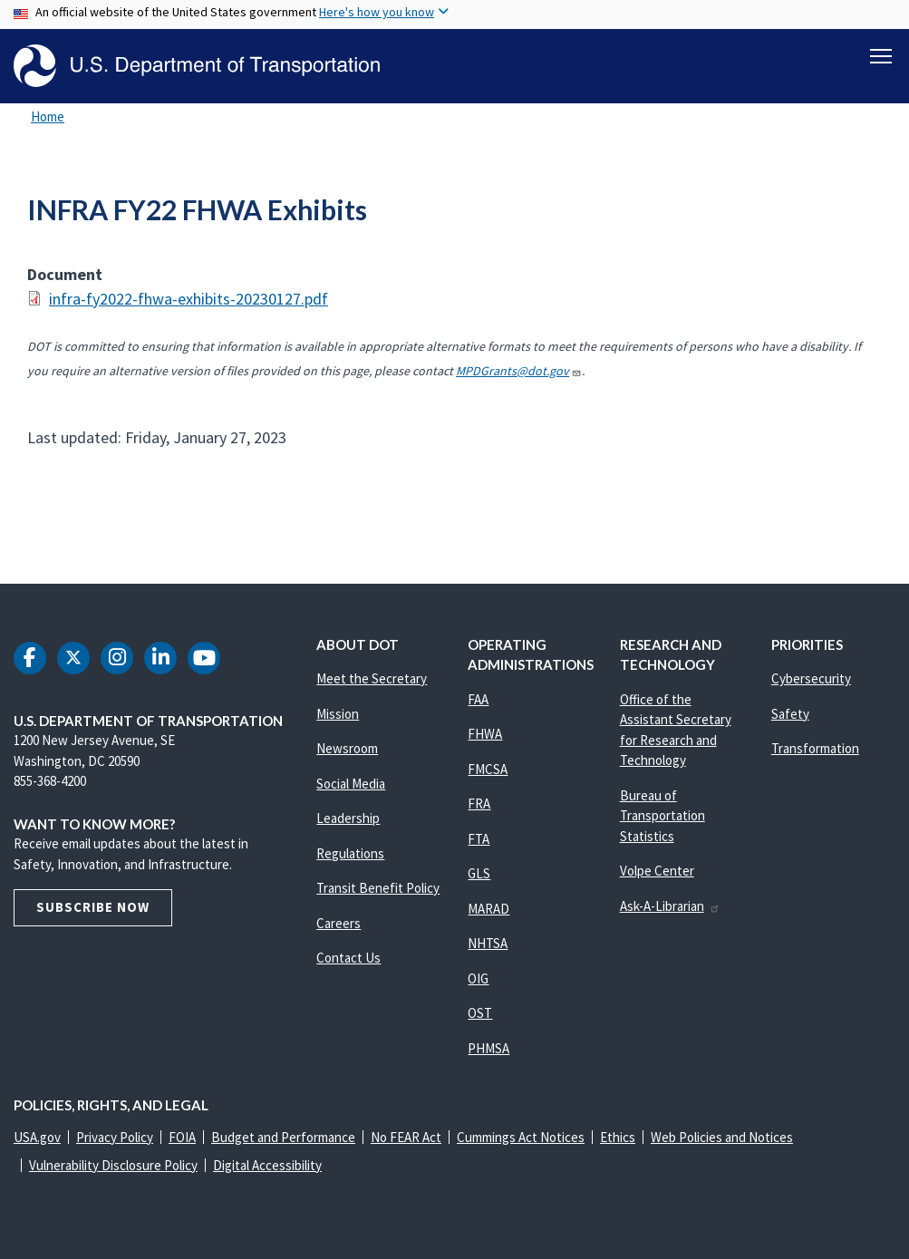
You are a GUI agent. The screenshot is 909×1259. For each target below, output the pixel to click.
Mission (337, 713)
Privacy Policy (114, 1137)
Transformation (815, 748)
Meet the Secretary (371, 678)
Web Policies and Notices (722, 1137)
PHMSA (488, 1048)
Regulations (350, 853)
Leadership (348, 818)
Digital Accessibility (267, 1165)
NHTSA (488, 943)
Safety (790, 713)
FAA (478, 699)
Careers (338, 923)
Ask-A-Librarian (670, 906)
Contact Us (348, 957)
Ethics (617, 1137)
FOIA (182, 1137)
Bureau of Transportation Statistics (662, 816)
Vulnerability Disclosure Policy (113, 1165)
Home (47, 116)
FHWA (485, 733)
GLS (479, 873)
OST (480, 1013)
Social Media (350, 783)
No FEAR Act (406, 1137)
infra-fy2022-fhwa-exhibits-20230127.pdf (188, 298)
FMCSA (488, 769)
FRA (479, 803)
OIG (478, 978)
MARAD (488, 908)
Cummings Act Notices (521, 1137)
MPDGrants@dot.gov (519, 371)
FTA (478, 838)
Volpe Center (657, 870)
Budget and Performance (283, 1137)
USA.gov (37, 1137)
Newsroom (347, 748)
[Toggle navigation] (881, 55)
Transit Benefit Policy (378, 887)
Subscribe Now (93, 906)
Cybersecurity (811, 678)
